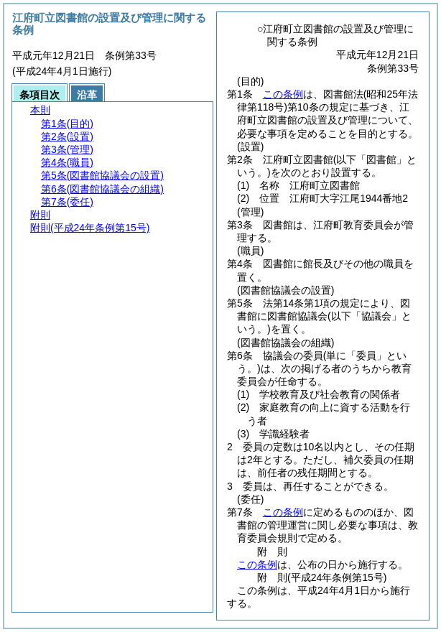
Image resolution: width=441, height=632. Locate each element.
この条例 (283, 94)
